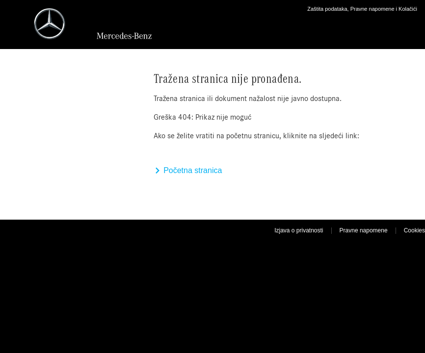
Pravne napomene (364, 230)
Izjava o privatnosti (298, 230)
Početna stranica (188, 170)
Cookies (414, 230)
